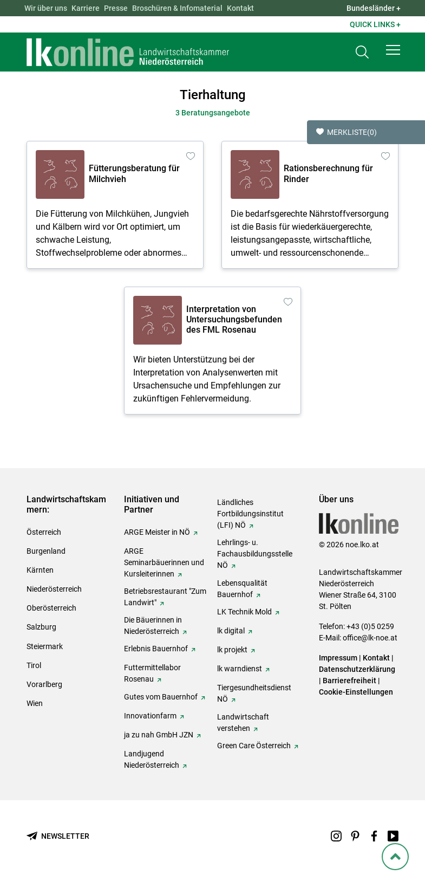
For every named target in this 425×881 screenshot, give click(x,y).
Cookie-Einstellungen (356, 692)
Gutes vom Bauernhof (161, 696)
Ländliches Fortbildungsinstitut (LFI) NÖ (250, 513)
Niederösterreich (54, 589)
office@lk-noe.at (370, 637)
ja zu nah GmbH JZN (158, 734)
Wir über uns (45, 8)
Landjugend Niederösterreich (151, 759)
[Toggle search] (362, 52)
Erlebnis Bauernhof (156, 648)
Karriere (85, 8)
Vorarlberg (44, 684)
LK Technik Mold (244, 611)
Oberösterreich (51, 608)
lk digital (231, 630)
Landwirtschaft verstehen (243, 722)
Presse (116, 8)
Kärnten (40, 570)
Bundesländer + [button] (373, 8)
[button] (393, 49)
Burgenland (46, 551)
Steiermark (45, 646)
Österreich (44, 532)
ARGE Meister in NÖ (157, 532)
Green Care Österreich (254, 745)
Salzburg (41, 627)
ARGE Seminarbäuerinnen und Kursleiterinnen (164, 562)
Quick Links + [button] (375, 24)
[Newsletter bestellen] (58, 836)
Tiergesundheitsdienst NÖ (254, 693)
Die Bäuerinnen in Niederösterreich (153, 626)
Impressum (338, 657)
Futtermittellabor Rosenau (152, 673)
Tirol (34, 665)
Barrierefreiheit (349, 680)
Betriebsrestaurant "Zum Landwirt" (165, 597)
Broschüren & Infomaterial (177, 8)
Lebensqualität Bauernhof (242, 589)
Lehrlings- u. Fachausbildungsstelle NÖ (254, 553)
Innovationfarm (150, 715)
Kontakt (240, 8)
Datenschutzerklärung (357, 669)
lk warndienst (239, 668)
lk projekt (232, 649)
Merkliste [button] (346, 132)
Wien (35, 703)
